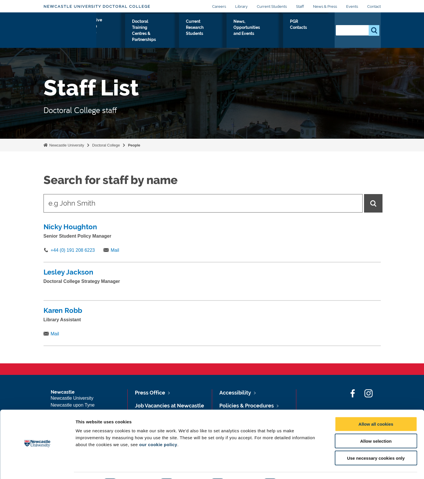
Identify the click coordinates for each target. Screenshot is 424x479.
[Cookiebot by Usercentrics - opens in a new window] (37, 467)
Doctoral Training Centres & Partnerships (176, 31)
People (134, 145)
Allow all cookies (376, 408)
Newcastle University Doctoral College (97, 6)
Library (241, 6)
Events (352, 6)
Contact (374, 6)
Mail (115, 250)
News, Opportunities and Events (275, 34)
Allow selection (375, 425)
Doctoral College (106, 145)
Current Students (272, 6)
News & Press (325, 6)
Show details (302, 467)
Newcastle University (66, 145)
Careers (219, 6)
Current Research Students (229, 34)
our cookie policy (158, 428)
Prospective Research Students (121, 34)
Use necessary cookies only (376, 442)
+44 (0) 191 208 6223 (73, 250)
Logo (70, 34)
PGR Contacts (315, 31)
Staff (300, 6)
